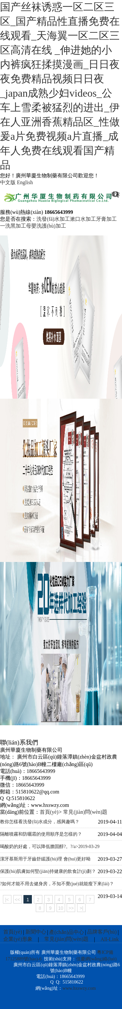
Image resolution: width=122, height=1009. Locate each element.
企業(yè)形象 (18, 939)
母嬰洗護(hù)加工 (46, 226)
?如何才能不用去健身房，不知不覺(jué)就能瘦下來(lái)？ (57, 883)
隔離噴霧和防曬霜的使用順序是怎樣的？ (41, 834)
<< (17, 899)
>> (71, 908)
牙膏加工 (106, 219)
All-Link (110, 939)
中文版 (8, 182)
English (25, 182)
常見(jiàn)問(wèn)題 (85, 812)
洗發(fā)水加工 (53, 219)
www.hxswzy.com (79, 988)
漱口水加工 (83, 219)
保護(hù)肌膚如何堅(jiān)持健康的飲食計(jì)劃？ (48, 871)
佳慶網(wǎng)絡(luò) (96, 958)
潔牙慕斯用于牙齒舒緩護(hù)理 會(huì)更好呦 (45, 859)
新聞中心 (35, 932)
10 (60, 908)
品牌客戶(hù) (102, 932)
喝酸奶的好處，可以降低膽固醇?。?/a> (50, 847)
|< (7, 899)
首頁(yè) (49, 812)
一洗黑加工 (13, 226)
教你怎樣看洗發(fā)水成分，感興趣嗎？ (39, 821)
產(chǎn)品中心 (66, 932)
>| (81, 908)
